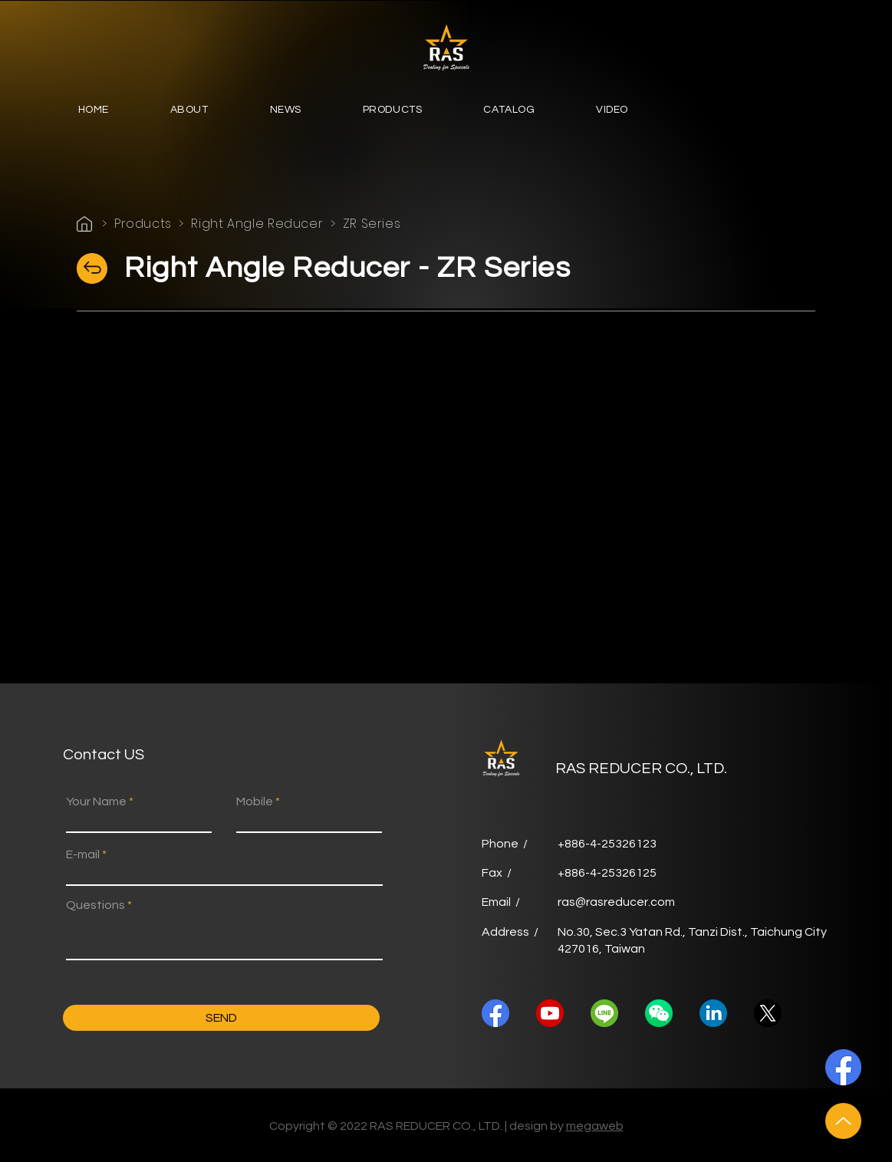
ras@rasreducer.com (616, 902)
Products (143, 223)
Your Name (96, 801)
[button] (189, 111)
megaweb (595, 1126)
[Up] (843, 1121)
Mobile (254, 801)
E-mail (83, 854)
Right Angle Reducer (257, 223)
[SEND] (221, 1018)
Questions (95, 905)
